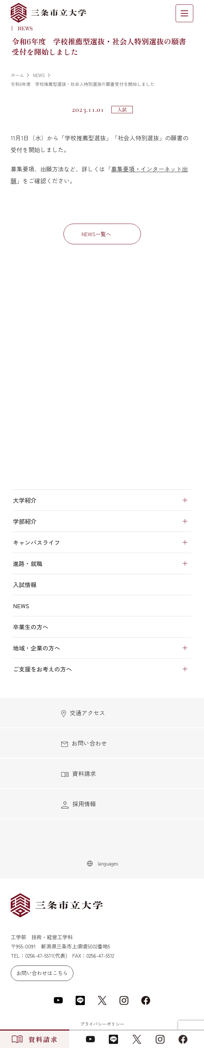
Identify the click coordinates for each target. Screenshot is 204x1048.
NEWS (21, 605)
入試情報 (25, 584)
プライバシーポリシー (102, 1024)
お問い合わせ (84, 743)
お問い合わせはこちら (42, 973)
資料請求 (78, 773)
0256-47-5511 (39, 955)
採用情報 (78, 803)
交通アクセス (83, 712)
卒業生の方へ (30, 626)
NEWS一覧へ (96, 234)
